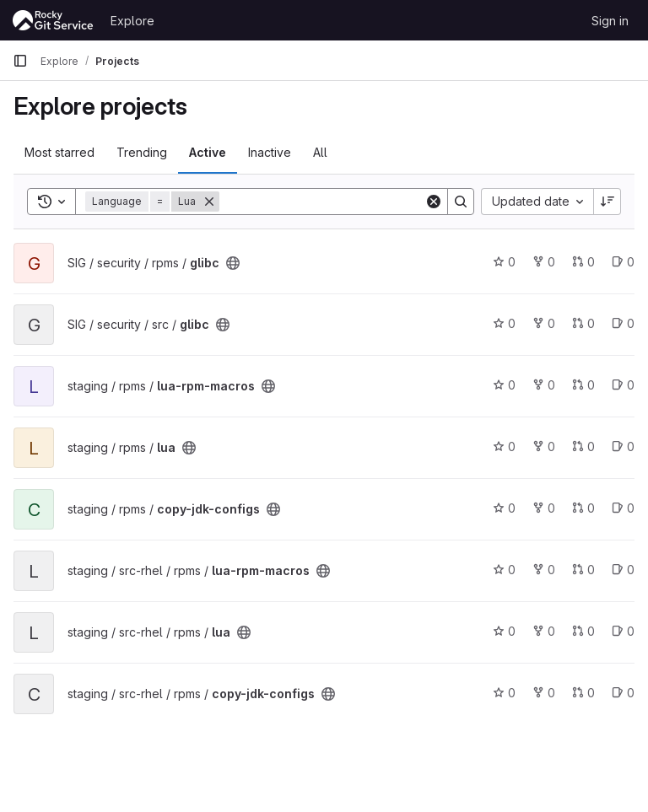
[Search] (324, 201)
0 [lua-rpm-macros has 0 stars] (504, 385)
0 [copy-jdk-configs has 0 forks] (543, 508)
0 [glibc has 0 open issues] (623, 262)
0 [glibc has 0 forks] (543, 262)
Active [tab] (207, 152)
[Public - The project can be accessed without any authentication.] (233, 263)
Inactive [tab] (269, 152)
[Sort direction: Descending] (607, 201)
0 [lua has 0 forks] (543, 446)
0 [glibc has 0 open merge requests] (583, 262)
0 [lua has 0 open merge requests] (583, 446)
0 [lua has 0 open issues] (623, 446)
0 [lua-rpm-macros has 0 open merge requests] (583, 385)
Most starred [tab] (59, 152)
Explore (132, 20)
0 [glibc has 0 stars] (504, 262)
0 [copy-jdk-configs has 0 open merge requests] (583, 508)
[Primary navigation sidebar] (20, 60)
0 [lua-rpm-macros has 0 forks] (543, 385)
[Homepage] (53, 20)
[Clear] (434, 201)
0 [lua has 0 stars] (504, 446)
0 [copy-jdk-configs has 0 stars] (504, 508)
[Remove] (209, 201)
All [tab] (320, 152)
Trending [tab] (141, 152)
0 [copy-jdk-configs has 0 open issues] (623, 508)
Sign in (610, 20)
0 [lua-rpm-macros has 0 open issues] (623, 385)
